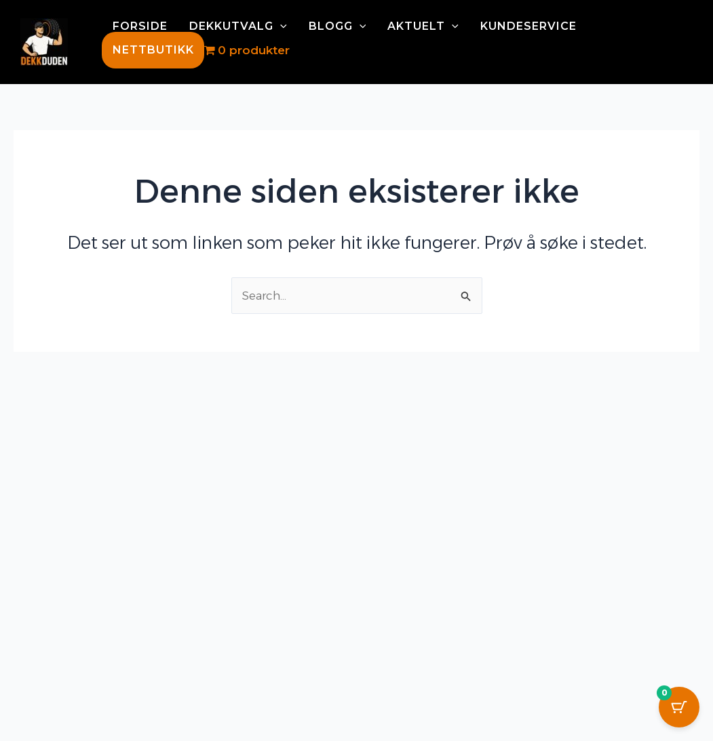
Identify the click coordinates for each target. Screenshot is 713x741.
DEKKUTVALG (238, 26)
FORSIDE (140, 26)
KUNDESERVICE (528, 26)
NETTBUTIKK (153, 49)
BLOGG (337, 26)
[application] (280, 26)
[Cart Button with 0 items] (679, 707)
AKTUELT (423, 26)
